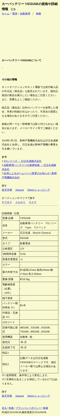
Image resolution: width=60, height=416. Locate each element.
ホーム (5, 13)
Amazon (19, 189)
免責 (11, 408)
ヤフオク (7, 202)
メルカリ (20, 202)
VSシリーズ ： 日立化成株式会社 (22, 161)
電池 (14, 13)
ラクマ (32, 202)
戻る (4, 408)
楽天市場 (7, 189)
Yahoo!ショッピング (38, 189)
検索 (38, 13)
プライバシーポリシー (28, 408)
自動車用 (25, 13)
